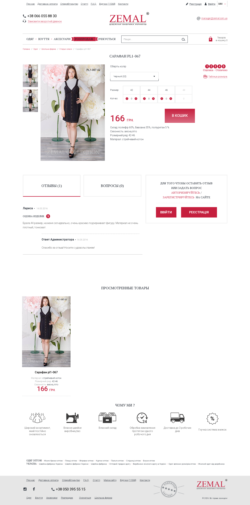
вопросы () (112, 185)
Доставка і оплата (48, 4)
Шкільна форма (103, 498)
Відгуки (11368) (107, 4)
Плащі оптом (71, 461)
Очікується (107, 39)
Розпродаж (84, 39)
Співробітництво (69, 4)
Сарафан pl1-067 (46, 372)
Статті (84, 4)
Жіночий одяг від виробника (211, 464)
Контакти (123, 4)
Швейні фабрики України (76, 464)
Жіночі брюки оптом (53, 461)
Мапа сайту (110, 480)
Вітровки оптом (87, 461)
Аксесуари (62, 39)
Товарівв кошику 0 (221, 39)
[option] (30, 75)
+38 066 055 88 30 (42, 16)
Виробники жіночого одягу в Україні (149, 464)
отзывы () (51, 185)
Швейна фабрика (99, 464)
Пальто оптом (117, 461)
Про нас (30, 4)
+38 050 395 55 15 (70, 489)
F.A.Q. (94, 4)
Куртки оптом (102, 461)
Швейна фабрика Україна (51, 464)
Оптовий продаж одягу (119, 464)
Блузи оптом (149, 461)
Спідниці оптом (133, 461)
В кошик (180, 115)
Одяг (30, 39)
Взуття (43, 39)
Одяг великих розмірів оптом (182, 464)
